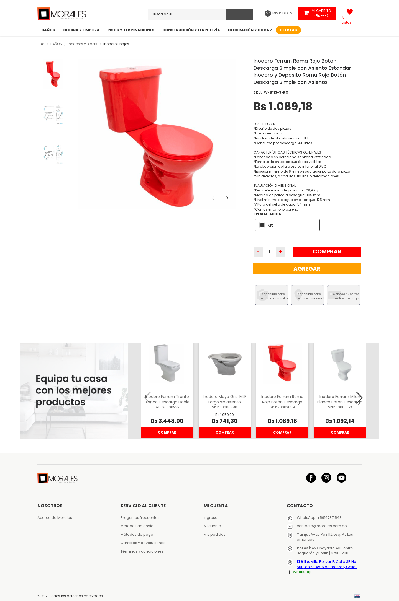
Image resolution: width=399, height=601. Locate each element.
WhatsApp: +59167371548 (319, 517)
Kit (270, 225)
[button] (231, 202)
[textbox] (173, 14)
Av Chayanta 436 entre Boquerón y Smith (325, 550)
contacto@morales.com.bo (322, 526)
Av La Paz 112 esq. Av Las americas (325, 537)
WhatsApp (302, 572)
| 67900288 (338, 553)
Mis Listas (347, 18)
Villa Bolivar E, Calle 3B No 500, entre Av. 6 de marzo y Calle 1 (327, 564)
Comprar (327, 251)
